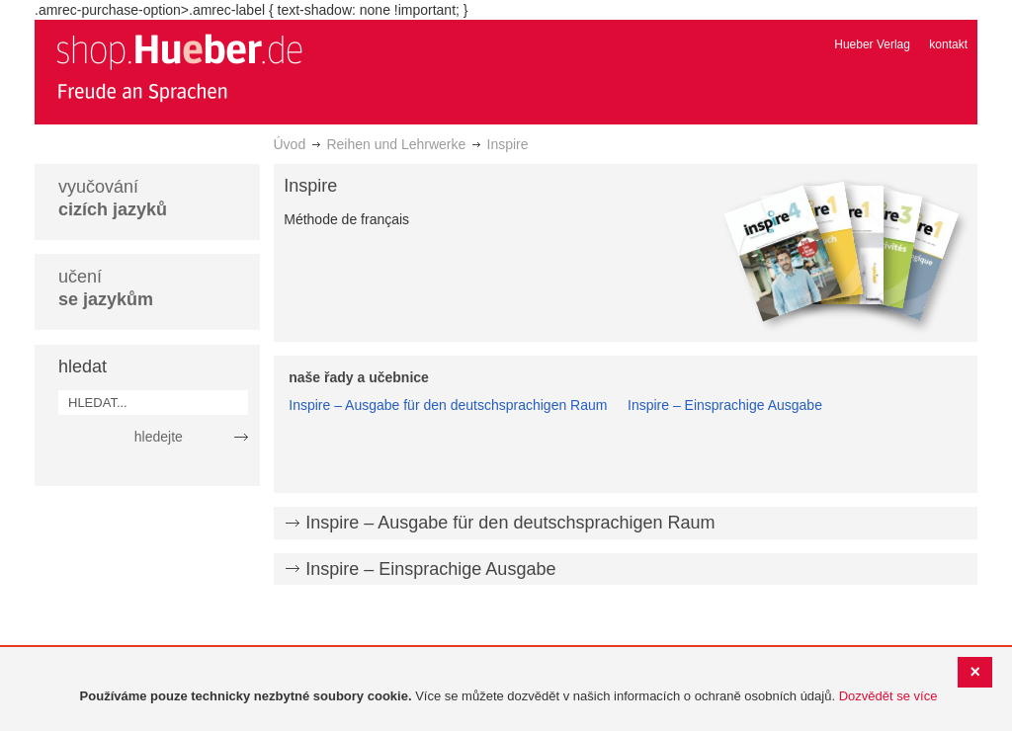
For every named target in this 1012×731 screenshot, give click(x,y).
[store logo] (178, 67)
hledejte (158, 437)
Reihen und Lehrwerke (395, 144)
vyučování (112, 198)
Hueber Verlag (872, 44)
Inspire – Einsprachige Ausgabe (725, 405)
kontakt (948, 44)
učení (105, 288)
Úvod (290, 144)
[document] (508, 697)
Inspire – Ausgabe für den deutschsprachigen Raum (448, 405)
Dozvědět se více (888, 696)
